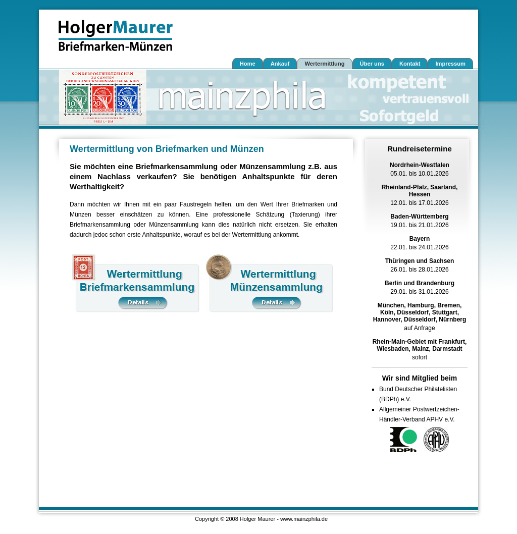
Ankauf (280, 64)
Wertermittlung (324, 64)
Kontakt (410, 64)
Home (247, 64)
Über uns (372, 64)
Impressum (450, 64)
